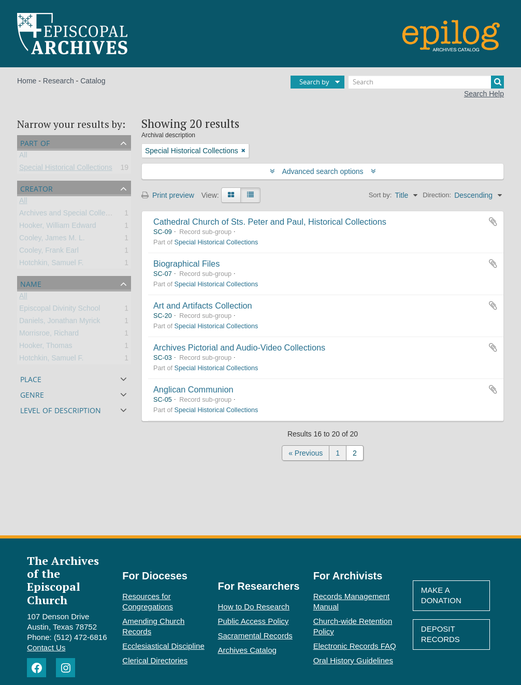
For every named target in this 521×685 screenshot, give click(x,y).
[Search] (426, 82)
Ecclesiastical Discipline (163, 646)
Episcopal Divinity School (59, 310)
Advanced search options (323, 171)
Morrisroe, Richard (49, 335)
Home (26, 81)
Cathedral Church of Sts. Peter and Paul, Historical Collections (269, 221)
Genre (32, 394)
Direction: (437, 195)
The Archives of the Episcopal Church (63, 580)
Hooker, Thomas (45, 347)
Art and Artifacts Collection (202, 305)
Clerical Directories (154, 660)
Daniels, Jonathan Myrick (59, 322)
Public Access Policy (253, 621)
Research (58, 81)
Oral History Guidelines (353, 660)
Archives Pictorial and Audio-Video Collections (239, 347)
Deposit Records (440, 634)
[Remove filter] (243, 150)
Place (30, 378)
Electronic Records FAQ (354, 646)
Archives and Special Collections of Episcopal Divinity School (117, 215)
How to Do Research (254, 606)
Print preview (167, 195)
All (23, 157)
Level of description (60, 409)
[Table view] (250, 195)
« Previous (305, 453)
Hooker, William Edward (57, 227)
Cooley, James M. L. (52, 240)
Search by (314, 81)
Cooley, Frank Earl (49, 252)
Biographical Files (186, 263)
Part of (35, 142)
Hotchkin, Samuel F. (51, 264)
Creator (36, 188)
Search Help (484, 94)
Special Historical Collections (65, 169)
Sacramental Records (255, 635)
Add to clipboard (493, 221)
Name (30, 283)
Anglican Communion (193, 389)
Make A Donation (441, 595)
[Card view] (231, 195)
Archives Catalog (247, 650)
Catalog (92, 81)
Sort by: (380, 195)
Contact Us (46, 647)
